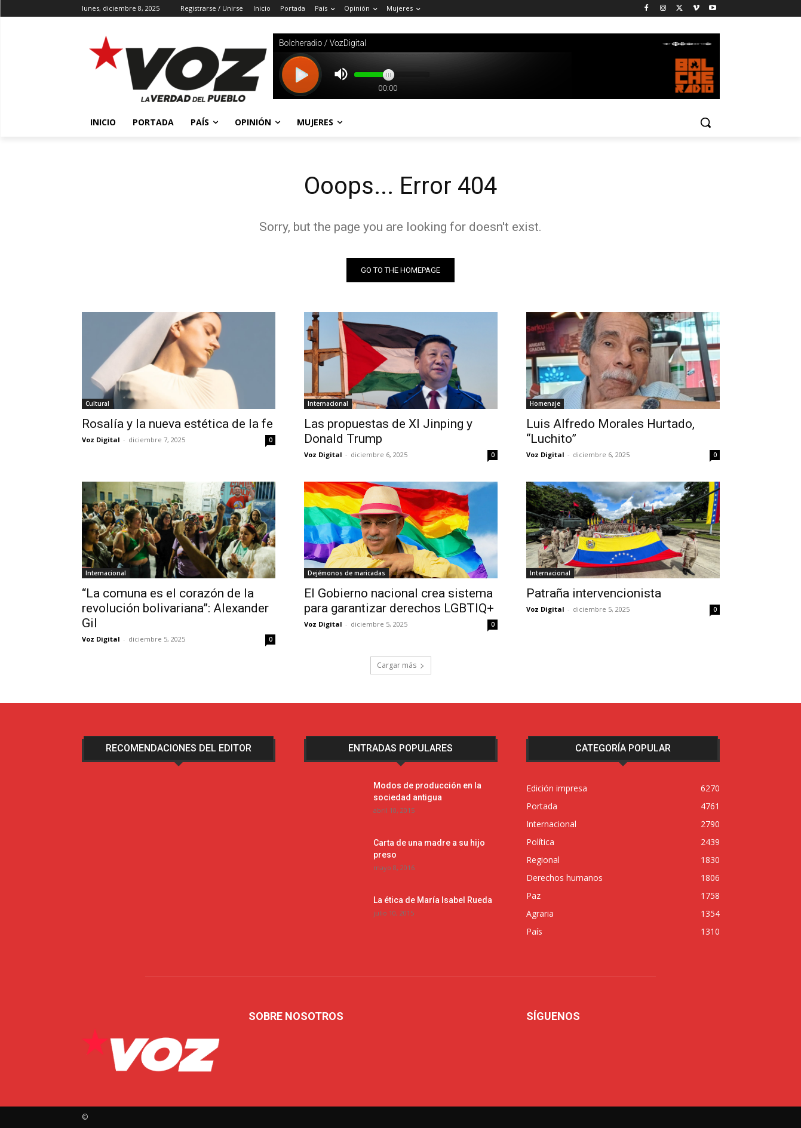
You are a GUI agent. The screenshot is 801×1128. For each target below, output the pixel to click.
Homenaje (545, 403)
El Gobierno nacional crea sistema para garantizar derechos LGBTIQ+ (399, 600)
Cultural (97, 403)
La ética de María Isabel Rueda (432, 900)
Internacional (328, 403)
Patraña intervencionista (593, 593)
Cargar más (401, 665)
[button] (705, 122)
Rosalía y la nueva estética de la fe (177, 424)
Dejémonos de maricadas (346, 573)
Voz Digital (101, 439)
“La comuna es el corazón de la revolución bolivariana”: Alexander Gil (175, 608)
